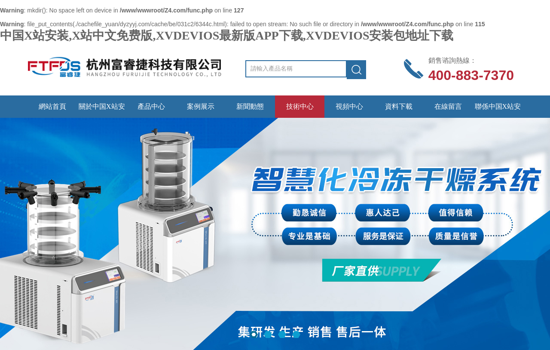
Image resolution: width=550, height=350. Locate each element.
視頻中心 (349, 106)
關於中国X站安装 (102, 110)
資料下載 (398, 106)
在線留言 (448, 106)
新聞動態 (250, 106)
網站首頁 (52, 106)
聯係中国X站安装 (498, 110)
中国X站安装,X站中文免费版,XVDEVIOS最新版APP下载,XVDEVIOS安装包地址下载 (226, 35)
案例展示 (200, 106)
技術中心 (300, 106)
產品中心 (151, 106)
